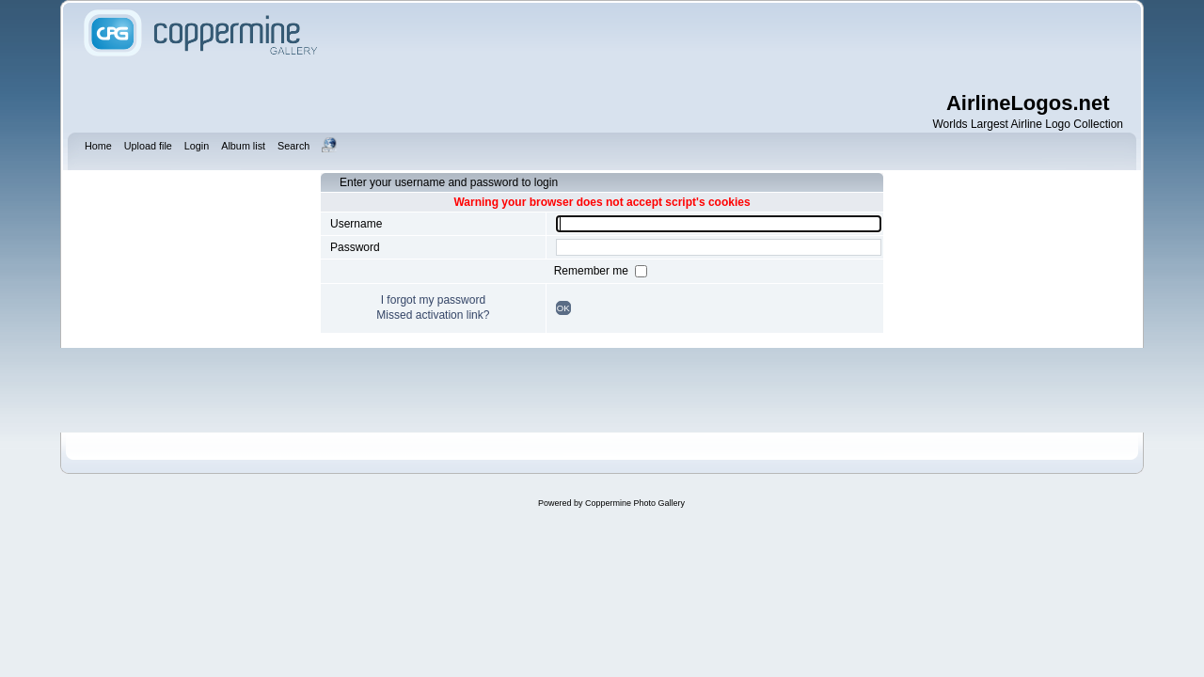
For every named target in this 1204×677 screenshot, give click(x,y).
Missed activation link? (432, 315)
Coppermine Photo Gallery (635, 503)
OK (563, 308)
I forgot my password (433, 300)
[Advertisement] (724, 47)
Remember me (593, 270)
